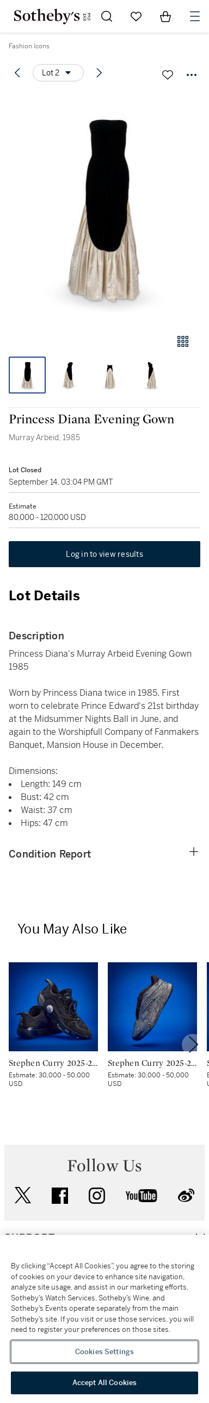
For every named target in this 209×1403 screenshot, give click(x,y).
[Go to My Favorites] (136, 16)
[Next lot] (99, 72)
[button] (104, 208)
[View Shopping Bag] (165, 16)
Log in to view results (104, 554)
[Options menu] (58, 72)
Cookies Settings (104, 1351)
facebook (60, 1196)
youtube (141, 1195)
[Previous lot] (17, 72)
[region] (104, 1319)
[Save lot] (167, 75)
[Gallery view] (183, 341)
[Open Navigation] (194, 16)
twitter (23, 1195)
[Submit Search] (106, 16)
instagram (97, 1196)
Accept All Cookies (104, 1382)
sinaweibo (186, 1195)
